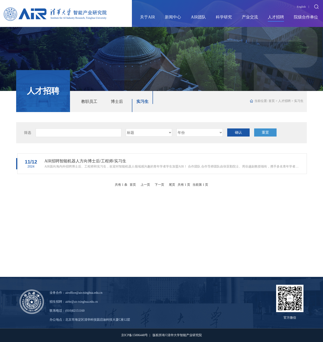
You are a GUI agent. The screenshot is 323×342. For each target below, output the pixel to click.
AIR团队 (198, 17)
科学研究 (224, 17)
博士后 (117, 101)
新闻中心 (173, 17)
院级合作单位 (306, 17)
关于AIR (147, 17)
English (301, 6)
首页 (271, 101)
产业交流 (250, 17)
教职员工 (89, 101)
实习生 (142, 101)
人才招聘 (276, 17)
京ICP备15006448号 (134, 335)
